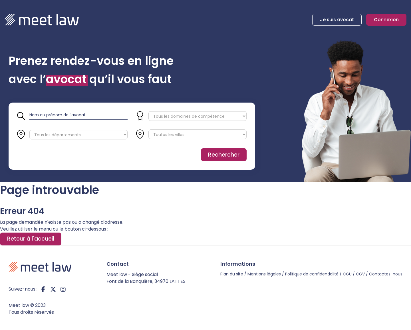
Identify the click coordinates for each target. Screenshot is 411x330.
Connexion (386, 19)
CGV (360, 274)
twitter (53, 289)
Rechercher (223, 155)
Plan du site (231, 274)
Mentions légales (264, 274)
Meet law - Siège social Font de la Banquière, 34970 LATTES (146, 278)
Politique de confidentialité (312, 274)
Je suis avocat (337, 19)
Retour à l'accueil (30, 239)
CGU (347, 274)
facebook (43, 289)
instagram (63, 289)
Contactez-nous (385, 274)
